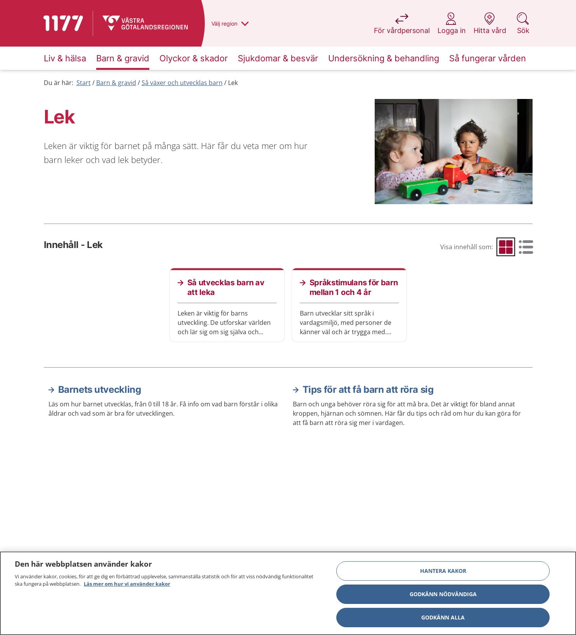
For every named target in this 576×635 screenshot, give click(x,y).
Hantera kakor (443, 570)
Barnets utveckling (99, 389)
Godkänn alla (443, 617)
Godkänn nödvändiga (443, 594)
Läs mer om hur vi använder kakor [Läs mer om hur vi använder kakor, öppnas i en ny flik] (127, 583)
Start (83, 82)
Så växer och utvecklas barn (182, 82)
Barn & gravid (116, 82)
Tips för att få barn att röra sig (368, 389)
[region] (288, 593)
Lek (233, 82)
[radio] (506, 247)
